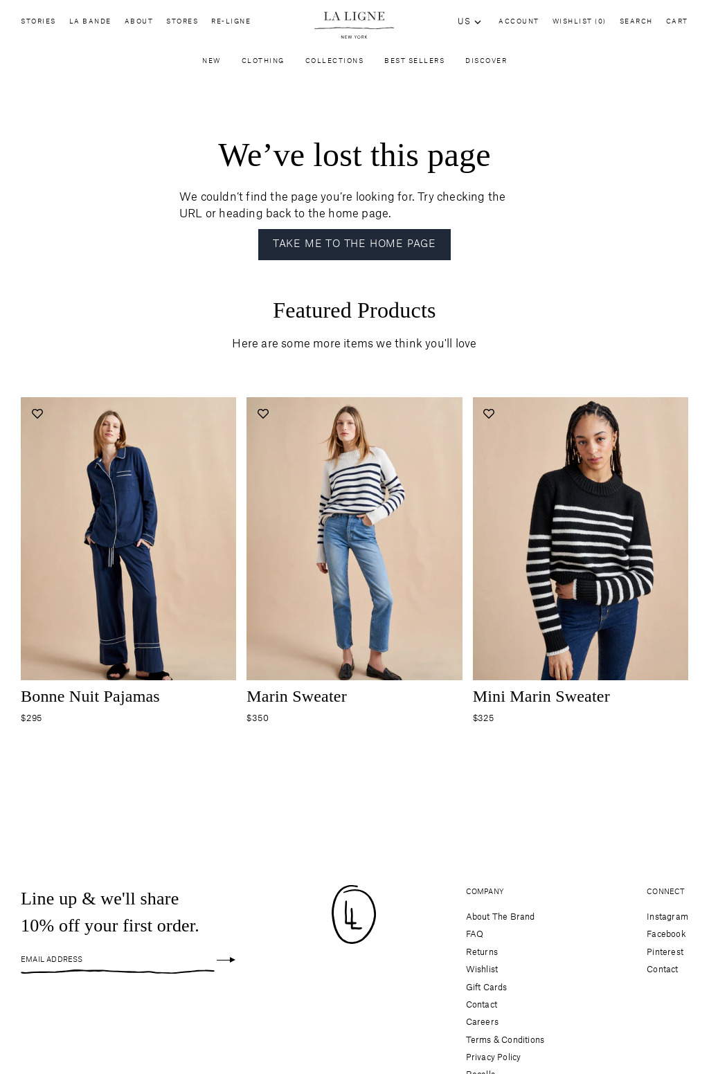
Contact (481, 1005)
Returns (482, 952)
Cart (677, 22)
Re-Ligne (231, 25)
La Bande (90, 25)
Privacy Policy (493, 1057)
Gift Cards (487, 987)
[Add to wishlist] (37, 413)
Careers (482, 1022)
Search (636, 22)
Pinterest (665, 952)
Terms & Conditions (505, 1040)
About (139, 25)
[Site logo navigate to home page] (354, 25)
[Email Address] (118, 959)
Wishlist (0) (580, 22)
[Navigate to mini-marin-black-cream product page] (580, 543)
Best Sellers (414, 64)
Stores (182, 25)
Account (519, 22)
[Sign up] (226, 959)
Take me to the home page (354, 244)
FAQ (475, 934)
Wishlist (482, 969)
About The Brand (500, 917)
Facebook (666, 934)
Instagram (667, 917)
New (211, 64)
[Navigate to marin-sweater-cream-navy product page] (354, 543)
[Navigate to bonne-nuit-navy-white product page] (128, 543)
